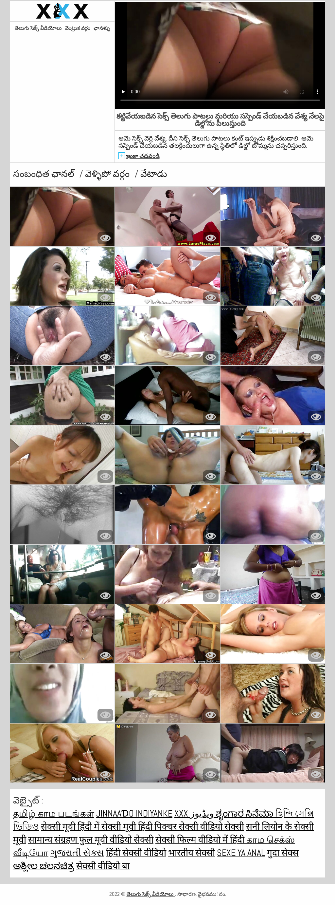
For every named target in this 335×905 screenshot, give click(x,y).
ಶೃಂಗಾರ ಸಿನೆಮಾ (245, 813)
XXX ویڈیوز (195, 813)
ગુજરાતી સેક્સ (77, 852)
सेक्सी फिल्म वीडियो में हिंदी (200, 839)
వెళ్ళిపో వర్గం (108, 173)
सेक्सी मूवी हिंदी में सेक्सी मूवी (89, 826)
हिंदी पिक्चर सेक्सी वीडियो (181, 826)
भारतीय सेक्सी (191, 852)
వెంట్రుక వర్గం (77, 28)
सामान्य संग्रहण (53, 839)
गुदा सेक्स (283, 852)
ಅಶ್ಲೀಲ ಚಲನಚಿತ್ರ (43, 866)
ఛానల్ (63, 173)
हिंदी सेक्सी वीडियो (136, 852)
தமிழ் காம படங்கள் (53, 813)
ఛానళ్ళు (102, 28)
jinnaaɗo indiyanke (134, 813)
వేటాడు (153, 173)
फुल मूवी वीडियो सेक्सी (116, 839)
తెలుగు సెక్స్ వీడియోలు (38, 28)
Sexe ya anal (241, 852)
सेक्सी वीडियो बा (103, 866)
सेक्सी (234, 826)
